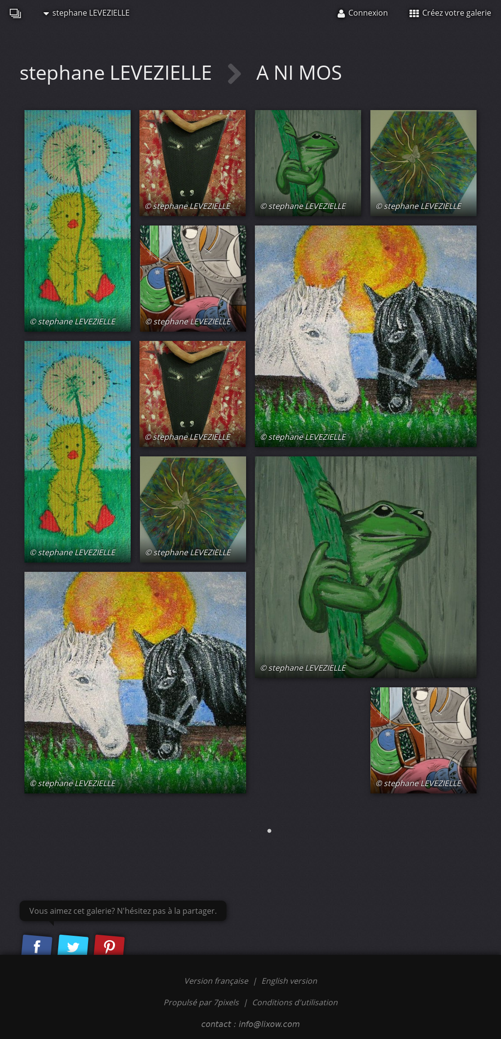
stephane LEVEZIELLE (87, 12)
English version (289, 980)
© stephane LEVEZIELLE (72, 321)
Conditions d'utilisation (295, 1002)
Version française (217, 980)
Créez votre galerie (450, 12)
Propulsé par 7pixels (201, 1002)
